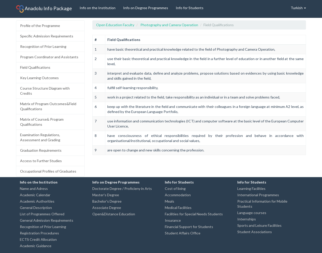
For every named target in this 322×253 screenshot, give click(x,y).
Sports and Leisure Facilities (259, 225)
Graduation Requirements (41, 150)
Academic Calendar (35, 195)
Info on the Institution (97, 8)
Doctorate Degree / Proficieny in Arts (122, 188)
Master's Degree (105, 195)
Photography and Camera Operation (169, 25)
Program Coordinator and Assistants (49, 57)
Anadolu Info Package (44, 9)
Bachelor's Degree (107, 201)
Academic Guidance (35, 246)
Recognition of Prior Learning (43, 46)
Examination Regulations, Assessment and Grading (40, 137)
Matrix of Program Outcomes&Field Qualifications (48, 106)
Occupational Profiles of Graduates (48, 171)
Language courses (251, 212)
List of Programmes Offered (42, 214)
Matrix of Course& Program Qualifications (42, 121)
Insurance (173, 220)
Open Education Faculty (115, 25)
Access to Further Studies (41, 161)
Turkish (298, 8)
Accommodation (178, 195)
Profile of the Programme (40, 25)
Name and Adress (34, 188)
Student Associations (254, 232)
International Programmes (258, 195)
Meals (169, 201)
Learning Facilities (251, 188)
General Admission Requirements (46, 220)
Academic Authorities (37, 201)
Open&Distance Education (113, 214)
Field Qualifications (35, 67)
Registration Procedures (39, 233)
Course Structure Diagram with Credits (45, 90)
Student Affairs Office (182, 233)
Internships (246, 219)
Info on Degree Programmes (145, 8)
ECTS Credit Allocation (38, 239)
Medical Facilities (178, 207)
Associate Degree (106, 207)
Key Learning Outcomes (39, 78)
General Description (36, 207)
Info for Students (189, 8)
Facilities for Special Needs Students (194, 214)
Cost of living (175, 188)
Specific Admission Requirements (46, 36)
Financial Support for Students (189, 226)
